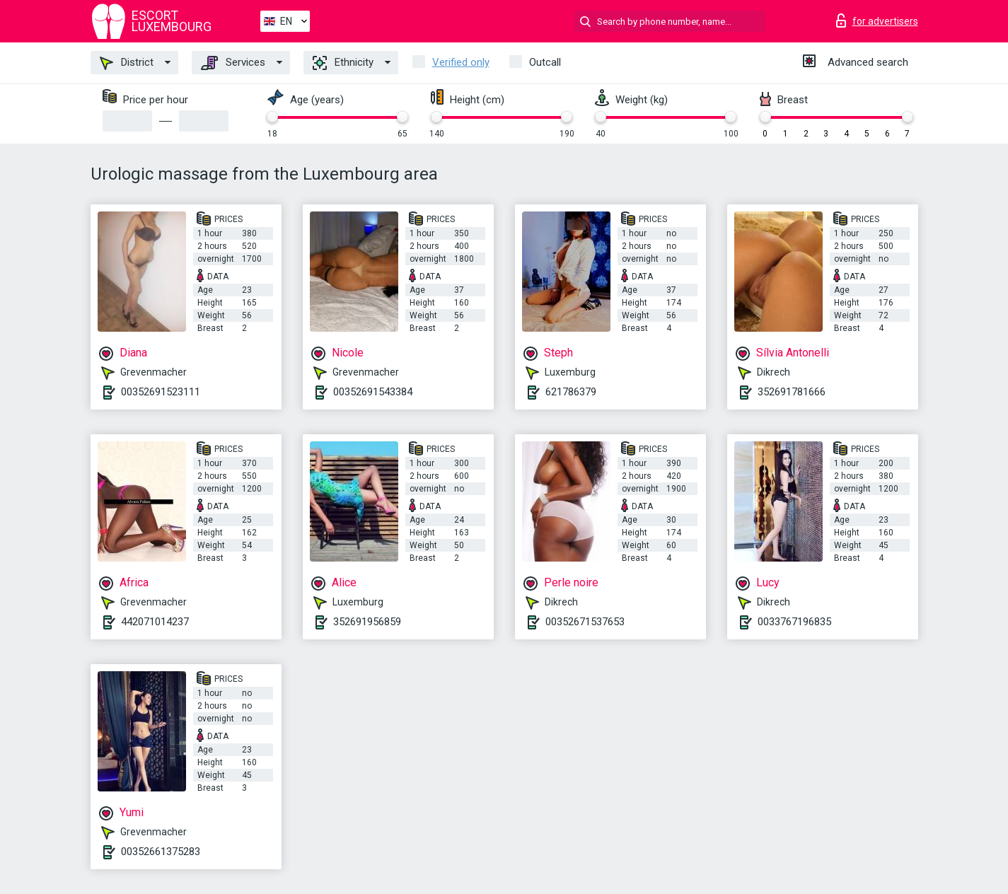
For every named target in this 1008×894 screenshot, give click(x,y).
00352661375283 (160, 851)
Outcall (545, 62)
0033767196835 (794, 621)
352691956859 (367, 621)
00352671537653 (585, 621)
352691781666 (791, 391)
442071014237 (155, 621)
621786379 (570, 391)
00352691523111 (160, 391)
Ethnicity (343, 63)
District (126, 63)
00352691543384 (372, 391)
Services (233, 63)
